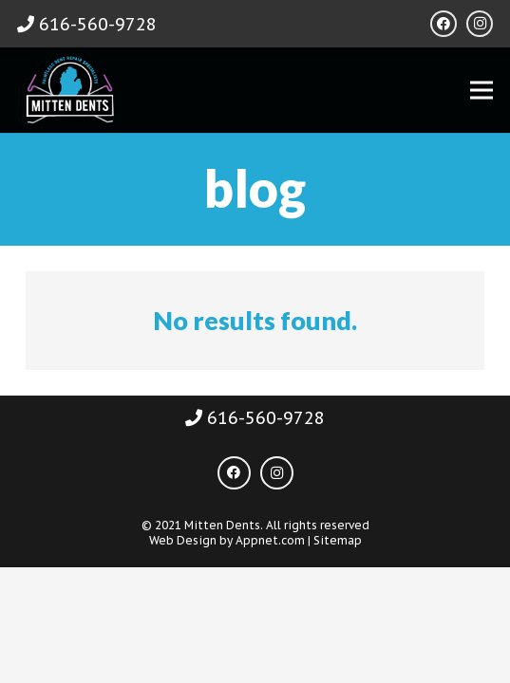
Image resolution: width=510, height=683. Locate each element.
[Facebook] (443, 23)
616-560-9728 (87, 24)
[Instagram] (479, 23)
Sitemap (337, 540)
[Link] (69, 90)
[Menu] (482, 90)
